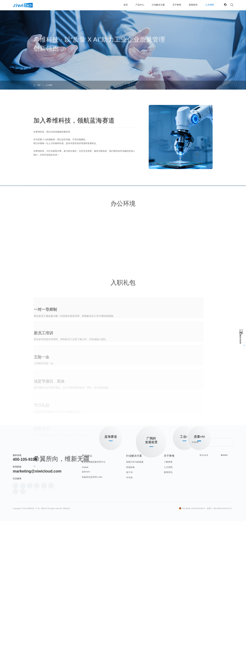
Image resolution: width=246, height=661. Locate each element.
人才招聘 (168, 591)
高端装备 (130, 591)
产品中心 (87, 579)
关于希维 (169, 579)
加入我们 (43, 516)
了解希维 (168, 585)
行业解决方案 (134, 579)
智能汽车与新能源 (134, 585)
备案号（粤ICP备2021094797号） (220, 632)
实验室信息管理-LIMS (92, 601)
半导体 (129, 601)
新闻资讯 (168, 596)
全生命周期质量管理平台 (93, 585)
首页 (39, 85)
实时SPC (86, 595)
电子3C (129, 596)
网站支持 (66, 632)
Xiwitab (85, 591)
